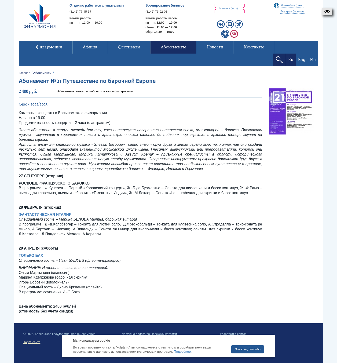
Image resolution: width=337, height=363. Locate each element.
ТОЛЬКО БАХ (31, 256)
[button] (327, 11)
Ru (290, 59)
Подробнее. (183, 351)
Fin (313, 59)
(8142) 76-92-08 (156, 11)
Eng (301, 59)
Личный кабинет (292, 5)
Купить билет (229, 8)
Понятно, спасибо (247, 349)
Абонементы (42, 73)
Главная (24, 73)
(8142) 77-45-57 (80, 11)
